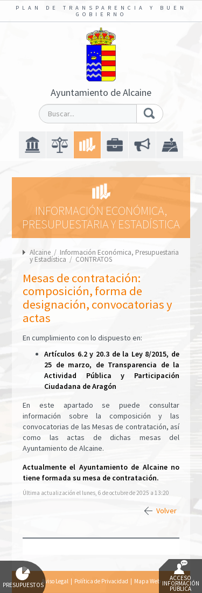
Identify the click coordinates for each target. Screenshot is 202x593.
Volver (166, 510)
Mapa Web (147, 581)
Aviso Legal (54, 581)
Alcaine (40, 252)
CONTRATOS (93, 259)
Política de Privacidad (101, 581)
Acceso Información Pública (180, 576)
